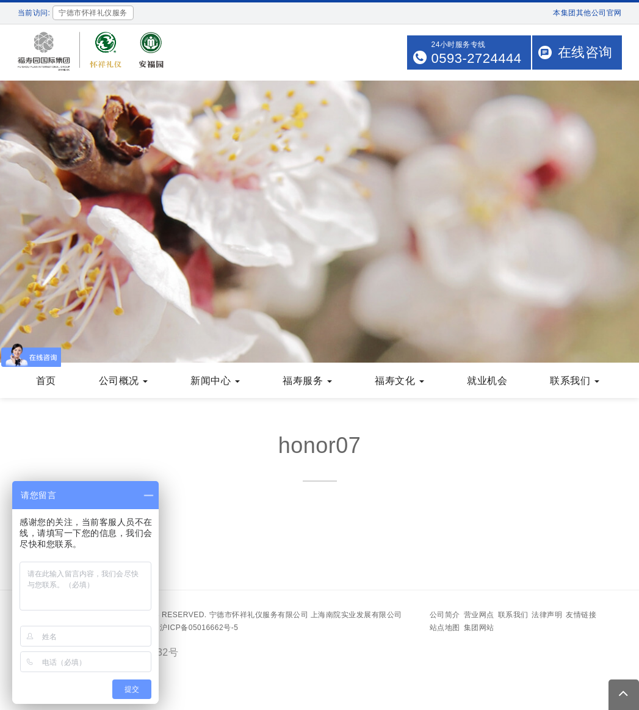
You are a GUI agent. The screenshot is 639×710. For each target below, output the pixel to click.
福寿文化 (399, 382)
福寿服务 (307, 382)
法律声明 (547, 616)
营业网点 (479, 616)
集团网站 (479, 629)
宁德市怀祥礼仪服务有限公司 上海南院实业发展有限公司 (305, 616)
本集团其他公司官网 (587, 13)
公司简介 (445, 616)
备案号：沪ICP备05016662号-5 (183, 629)
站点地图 (445, 629)
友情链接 (581, 616)
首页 (46, 382)
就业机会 (487, 382)
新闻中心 (215, 382)
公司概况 (123, 382)
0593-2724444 (476, 58)
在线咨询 (585, 52)
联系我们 (574, 382)
